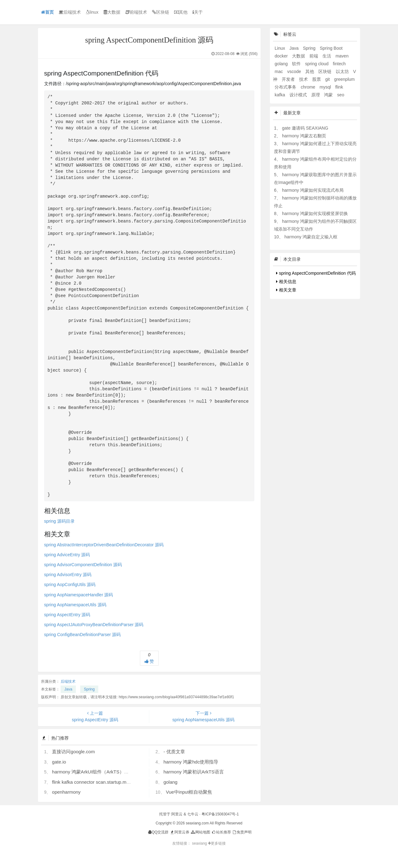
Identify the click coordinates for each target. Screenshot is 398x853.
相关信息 (286, 281)
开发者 (289, 79)
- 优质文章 (174, 751)
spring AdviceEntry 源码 (67, 554)
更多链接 (217, 843)
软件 (297, 63)
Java (68, 689)
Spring (89, 689)
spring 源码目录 (59, 521)
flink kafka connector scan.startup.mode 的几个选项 (105, 782)
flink (339, 87)
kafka (280, 94)
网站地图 (200, 832)
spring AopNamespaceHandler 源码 (78, 594)
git (328, 79)
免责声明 (242, 832)
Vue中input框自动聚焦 (189, 792)
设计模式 (298, 94)
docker (282, 55)
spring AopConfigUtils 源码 (70, 584)
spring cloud (317, 63)
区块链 (160, 12)
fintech (339, 63)
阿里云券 (179, 832)
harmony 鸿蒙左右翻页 (304, 135)
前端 (314, 55)
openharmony (66, 792)
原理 (316, 94)
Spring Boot (331, 48)
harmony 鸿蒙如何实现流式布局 (313, 190)
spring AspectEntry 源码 (67, 614)
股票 (317, 79)
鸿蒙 (329, 94)
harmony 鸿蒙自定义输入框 (311, 236)
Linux (280, 48)
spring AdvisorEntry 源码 (68, 574)
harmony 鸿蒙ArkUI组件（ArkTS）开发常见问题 (102, 771)
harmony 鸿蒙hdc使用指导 (191, 761)
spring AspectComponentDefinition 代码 (316, 273)
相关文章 (286, 289)
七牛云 (192, 814)
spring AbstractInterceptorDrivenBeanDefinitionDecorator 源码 (104, 544)
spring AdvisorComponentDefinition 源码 (83, 564)
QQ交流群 (158, 832)
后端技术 (70, 12)
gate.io (59, 761)
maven (342, 55)
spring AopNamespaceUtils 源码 (75, 604)
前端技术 (136, 12)
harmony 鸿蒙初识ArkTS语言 (194, 771)
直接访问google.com (73, 751)
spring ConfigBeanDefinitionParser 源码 (82, 634)
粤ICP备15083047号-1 (220, 814)
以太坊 (343, 71)
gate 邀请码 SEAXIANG (305, 128)
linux (92, 12)
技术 (304, 79)
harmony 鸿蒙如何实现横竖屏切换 (315, 213)
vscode (294, 71)
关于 (197, 12)
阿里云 (177, 814)
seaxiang (200, 843)
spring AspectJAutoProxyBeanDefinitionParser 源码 (94, 624)
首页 (47, 12)
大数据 (112, 12)
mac (279, 71)
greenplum (344, 79)
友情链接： (181, 843)
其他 (180, 12)
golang (171, 782)
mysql (326, 87)
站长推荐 (221, 832)
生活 (327, 55)
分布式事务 (286, 87)
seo (340, 94)
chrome (309, 87)
